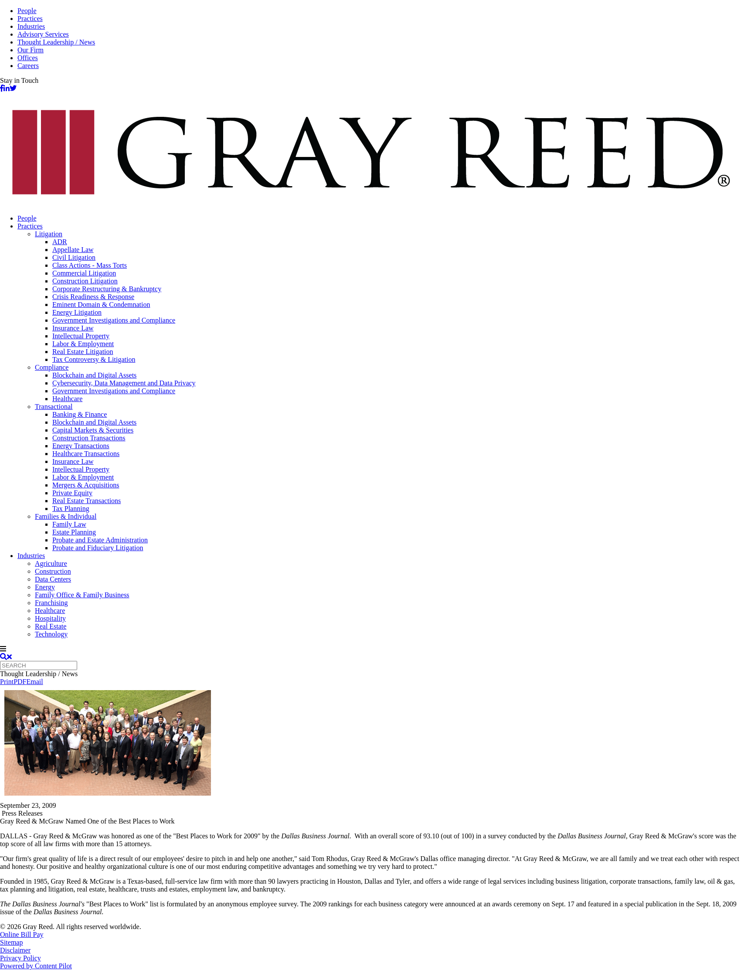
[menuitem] (379, 218)
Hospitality (50, 618)
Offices (27, 57)
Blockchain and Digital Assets (94, 375)
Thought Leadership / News (56, 42)
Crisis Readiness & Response (93, 296)
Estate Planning (74, 532)
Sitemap (11, 942)
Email (34, 681)
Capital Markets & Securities (92, 430)
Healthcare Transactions (85, 453)
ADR (59, 241)
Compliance (51, 367)
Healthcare (67, 398)
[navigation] (370, 649)
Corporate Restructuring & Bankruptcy (106, 289)
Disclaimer (15, 950)
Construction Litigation (85, 281)
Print (7, 681)
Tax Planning (70, 508)
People (27, 10)
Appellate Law (73, 249)
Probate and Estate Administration (100, 540)
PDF (20, 681)
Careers (28, 65)
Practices (30, 18)
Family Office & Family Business (82, 595)
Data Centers (53, 579)
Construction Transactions (89, 438)
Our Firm (30, 50)
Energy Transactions (80, 445)
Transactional (54, 406)
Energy (45, 587)
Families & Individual (65, 516)
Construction (53, 571)
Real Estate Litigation (82, 351)
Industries (31, 26)
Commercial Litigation (84, 273)
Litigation (48, 234)
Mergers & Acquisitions (85, 485)
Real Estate (50, 626)
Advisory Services (43, 34)
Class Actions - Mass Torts (89, 265)
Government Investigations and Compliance (113, 320)
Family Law (69, 524)
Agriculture (51, 563)
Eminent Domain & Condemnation (101, 304)
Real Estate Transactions (86, 500)
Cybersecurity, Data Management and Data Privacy (124, 383)
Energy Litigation (77, 312)
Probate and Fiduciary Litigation (97, 547)
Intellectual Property (80, 336)
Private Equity (72, 493)
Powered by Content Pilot (36, 966)
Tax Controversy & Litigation (93, 359)
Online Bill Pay (22, 934)
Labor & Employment (83, 343)
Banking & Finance (79, 414)
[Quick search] (38, 665)
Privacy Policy (20, 958)
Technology (51, 634)
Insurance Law (73, 328)
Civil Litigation (73, 257)
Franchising (51, 602)
